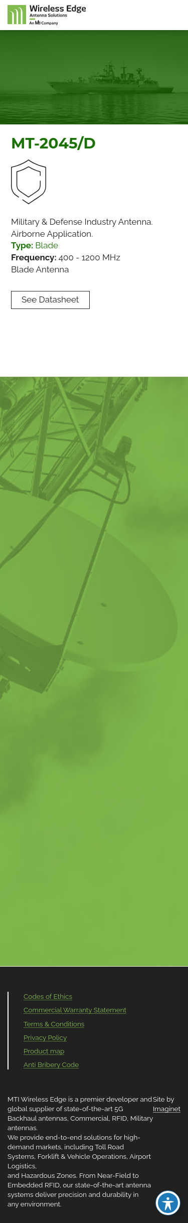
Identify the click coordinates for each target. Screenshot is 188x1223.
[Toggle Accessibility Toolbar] (168, 1203)
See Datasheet (50, 299)
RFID (119, 1118)
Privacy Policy (45, 1037)
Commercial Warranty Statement (75, 1010)
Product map (44, 1051)
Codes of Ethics (48, 996)
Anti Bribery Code (51, 1064)
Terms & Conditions (54, 1024)
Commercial (89, 1118)
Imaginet (166, 1109)
